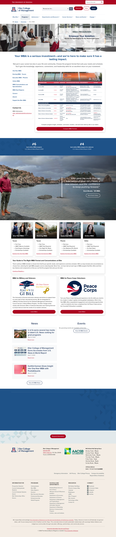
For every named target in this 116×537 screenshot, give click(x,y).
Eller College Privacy (84, 473)
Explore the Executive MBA (68, 254)
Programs (25, 17)
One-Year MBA (17, 71)
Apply (93, 8)
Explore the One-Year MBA (20, 254)
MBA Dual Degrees (18, 90)
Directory (78, 8)
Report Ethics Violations (97, 475)
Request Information (58, 436)
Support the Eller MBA (19, 100)
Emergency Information (61, 473)
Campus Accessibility (97, 473)
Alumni (15, 97)
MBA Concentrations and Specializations (20, 85)
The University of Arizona (71, 530)
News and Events (81, 17)
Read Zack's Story (93, 195)
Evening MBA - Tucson (19, 74)
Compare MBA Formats (70, 129)
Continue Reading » (18, 271)
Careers (15, 93)
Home (16, 22)
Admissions (34, 17)
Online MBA (16, 81)
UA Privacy (72, 473)
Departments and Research (50, 17)
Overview (23, 22)
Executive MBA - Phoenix (20, 78)
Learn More (34, 312)
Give (86, 8)
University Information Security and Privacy (58, 528)
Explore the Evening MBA (44, 254)
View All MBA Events (81, 331)
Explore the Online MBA (91, 254)
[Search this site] (92, 2)
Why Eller (15, 17)
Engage (92, 17)
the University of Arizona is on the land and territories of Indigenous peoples (52, 520)
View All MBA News (34, 383)
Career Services (67, 17)
